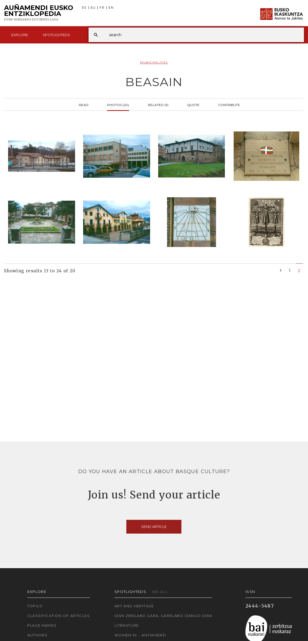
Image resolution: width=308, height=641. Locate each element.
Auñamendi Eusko (38, 13)
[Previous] (280, 269)
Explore (19, 35)
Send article (154, 526)
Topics (35, 606)
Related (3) (158, 104)
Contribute (229, 104)
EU (93, 7)
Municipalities (154, 62)
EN (111, 7)
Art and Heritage (134, 606)
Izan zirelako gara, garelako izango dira (163, 615)
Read (84, 104)
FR (102, 7)
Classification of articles (58, 615)
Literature (126, 625)
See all (160, 592)
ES (84, 7)
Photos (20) (118, 104)
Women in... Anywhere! (140, 635)
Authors (37, 635)
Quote (193, 104)
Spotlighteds (56, 35)
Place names (42, 625)
